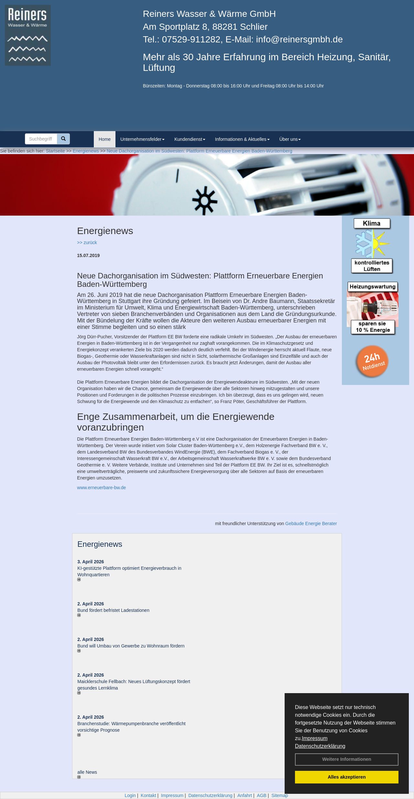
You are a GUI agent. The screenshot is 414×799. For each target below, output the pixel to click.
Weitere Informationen (346, 759)
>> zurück (87, 242)
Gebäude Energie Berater (311, 523)
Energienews (99, 544)
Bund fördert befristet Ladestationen (113, 610)
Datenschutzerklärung (320, 746)
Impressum (314, 738)
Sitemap (279, 795)
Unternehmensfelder (142, 139)
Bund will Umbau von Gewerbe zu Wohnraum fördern (130, 645)
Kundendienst (189, 139)
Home (105, 139)
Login (130, 795)
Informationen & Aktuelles (242, 139)
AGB (262, 795)
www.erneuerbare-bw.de (101, 487)
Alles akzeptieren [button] (347, 777)
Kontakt (148, 795)
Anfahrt (244, 795)
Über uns (290, 139)
